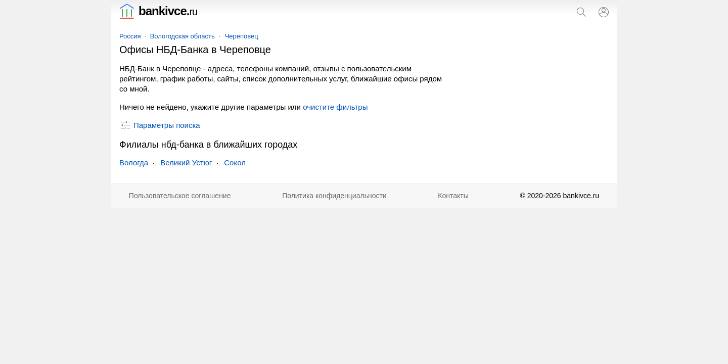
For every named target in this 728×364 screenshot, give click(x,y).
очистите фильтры (335, 107)
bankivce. (158, 11)
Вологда (133, 162)
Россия (130, 36)
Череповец (241, 36)
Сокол (235, 162)
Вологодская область (182, 36)
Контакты (453, 196)
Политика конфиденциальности (334, 196)
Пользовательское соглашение (180, 196)
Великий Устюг (186, 162)
